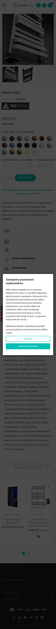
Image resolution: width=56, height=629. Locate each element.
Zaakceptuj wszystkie (28, 346)
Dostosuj (28, 339)
